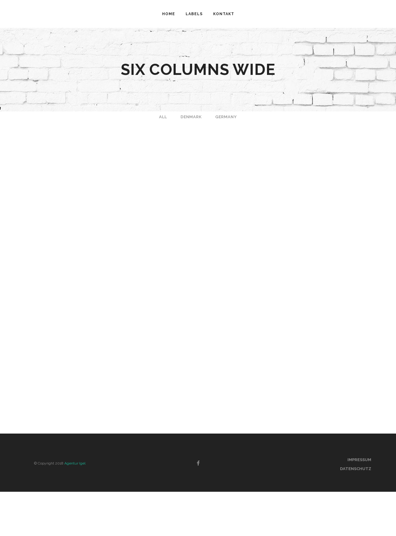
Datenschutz (355, 468)
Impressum (359, 459)
